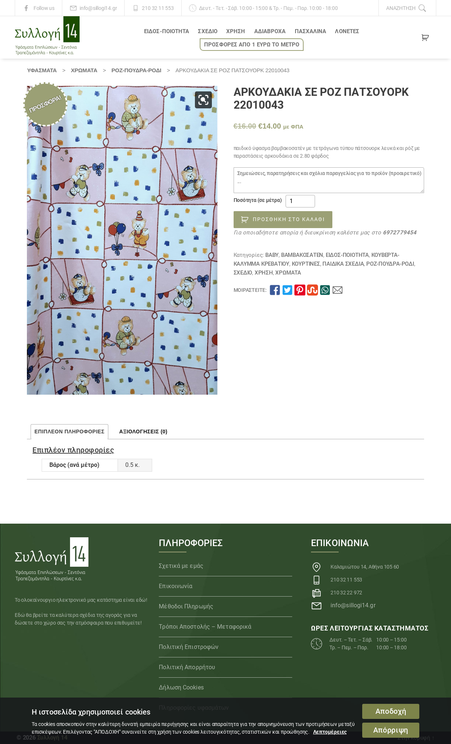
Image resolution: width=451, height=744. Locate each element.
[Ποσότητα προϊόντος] (300, 201)
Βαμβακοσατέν (302, 255)
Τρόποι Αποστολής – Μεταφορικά (205, 626)
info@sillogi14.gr (98, 8)
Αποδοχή (390, 711)
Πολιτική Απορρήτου (187, 667)
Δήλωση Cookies (181, 687)
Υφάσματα (41, 70)
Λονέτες (347, 31)
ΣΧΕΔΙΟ (207, 31)
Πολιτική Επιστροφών (188, 646)
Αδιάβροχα (270, 31)
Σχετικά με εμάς (181, 565)
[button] (203, 99)
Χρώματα (84, 70)
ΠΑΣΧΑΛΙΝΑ (310, 31)
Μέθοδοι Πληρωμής (186, 606)
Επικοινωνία (175, 586)
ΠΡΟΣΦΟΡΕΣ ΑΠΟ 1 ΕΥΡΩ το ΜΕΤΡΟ (251, 44)
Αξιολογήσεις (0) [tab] (143, 431)
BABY (272, 255)
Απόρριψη (390, 730)
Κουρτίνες (306, 264)
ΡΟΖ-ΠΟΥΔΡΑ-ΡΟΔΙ (136, 70)
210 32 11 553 (158, 8)
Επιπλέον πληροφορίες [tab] (69, 431)
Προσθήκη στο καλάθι (289, 219)
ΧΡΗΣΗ (235, 31)
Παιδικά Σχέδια (343, 264)
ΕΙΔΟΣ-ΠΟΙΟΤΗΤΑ (166, 31)
